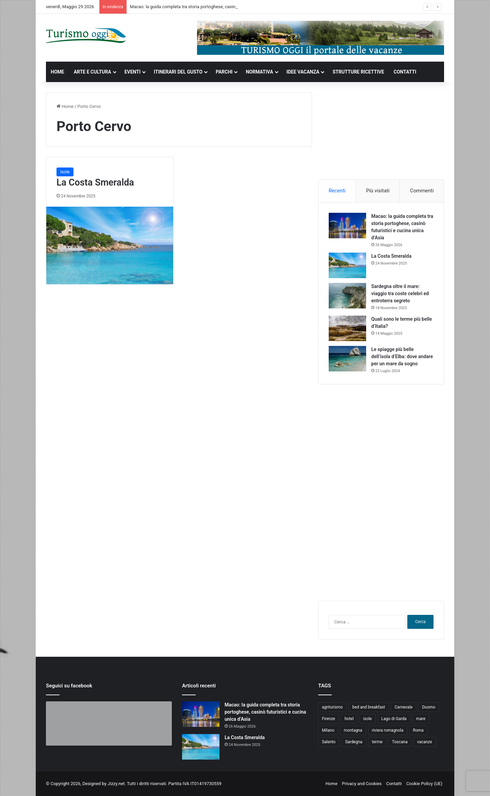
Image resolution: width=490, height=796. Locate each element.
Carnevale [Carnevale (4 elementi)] (404, 707)
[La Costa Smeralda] (109, 245)
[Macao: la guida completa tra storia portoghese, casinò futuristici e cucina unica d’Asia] (347, 225)
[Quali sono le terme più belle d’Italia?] (347, 328)
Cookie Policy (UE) (424, 783)
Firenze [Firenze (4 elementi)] (328, 718)
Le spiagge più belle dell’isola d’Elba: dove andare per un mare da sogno (402, 356)
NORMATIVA (259, 72)
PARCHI (224, 72)
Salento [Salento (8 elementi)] (329, 741)
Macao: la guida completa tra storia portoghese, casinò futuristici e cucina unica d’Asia (215, 6)
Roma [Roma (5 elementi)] (418, 730)
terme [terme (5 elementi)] (377, 741)
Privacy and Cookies (362, 783)
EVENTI (133, 72)
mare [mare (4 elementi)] (420, 718)
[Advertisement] (381, 134)
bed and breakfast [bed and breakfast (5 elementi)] (368, 707)
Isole (65, 171)
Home (65, 106)
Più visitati (378, 191)
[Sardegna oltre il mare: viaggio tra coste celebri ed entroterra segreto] (347, 295)
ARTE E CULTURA (92, 72)
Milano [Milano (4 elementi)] (328, 730)
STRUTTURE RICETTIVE (358, 72)
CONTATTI (405, 72)
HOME (57, 72)
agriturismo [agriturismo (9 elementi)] (332, 707)
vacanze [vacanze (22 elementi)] (424, 741)
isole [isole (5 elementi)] (367, 718)
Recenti (337, 191)
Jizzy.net (116, 783)
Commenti (422, 191)
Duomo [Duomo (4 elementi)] (428, 707)
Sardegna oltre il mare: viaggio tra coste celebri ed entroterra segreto (400, 293)
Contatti (394, 783)
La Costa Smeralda (95, 182)
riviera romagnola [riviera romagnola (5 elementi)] (388, 730)
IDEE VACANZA (303, 72)
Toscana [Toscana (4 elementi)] (400, 741)
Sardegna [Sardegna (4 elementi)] (353, 741)
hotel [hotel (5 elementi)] (349, 718)
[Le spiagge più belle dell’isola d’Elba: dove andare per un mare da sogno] (347, 358)
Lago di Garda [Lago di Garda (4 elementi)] (394, 718)
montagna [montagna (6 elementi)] (353, 730)
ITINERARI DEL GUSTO (178, 72)
